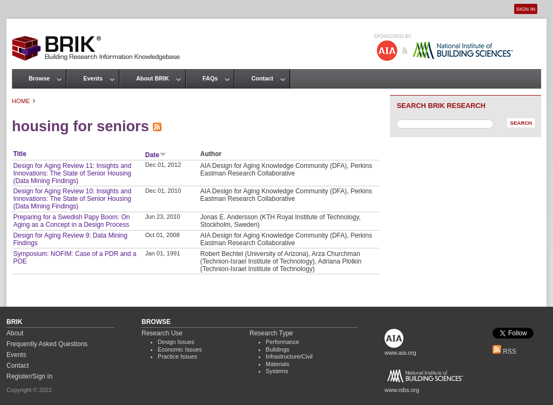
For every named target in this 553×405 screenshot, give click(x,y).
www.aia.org (400, 352)
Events (93, 78)
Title (19, 154)
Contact (262, 78)
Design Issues (176, 342)
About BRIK (152, 78)
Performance (282, 342)
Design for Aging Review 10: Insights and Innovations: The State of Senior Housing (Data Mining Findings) (72, 198)
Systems (277, 371)
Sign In (525, 9)
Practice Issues (177, 356)
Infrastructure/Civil (289, 356)
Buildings (277, 349)
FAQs (210, 78)
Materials (277, 364)
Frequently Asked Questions (46, 344)
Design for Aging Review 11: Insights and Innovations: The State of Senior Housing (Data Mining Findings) (72, 173)
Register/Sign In (29, 376)
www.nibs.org (402, 390)
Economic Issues (180, 349)
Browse (39, 78)
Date (155, 155)
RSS (504, 351)
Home (21, 101)
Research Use (162, 333)
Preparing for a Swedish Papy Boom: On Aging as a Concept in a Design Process (71, 220)
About (14, 333)
